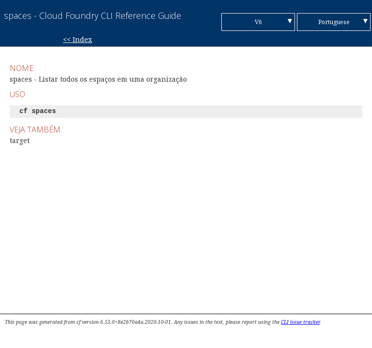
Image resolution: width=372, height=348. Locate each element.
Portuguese (334, 22)
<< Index (77, 39)
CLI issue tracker (300, 322)
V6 (258, 22)
